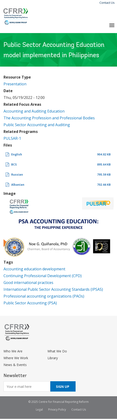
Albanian (17, 185)
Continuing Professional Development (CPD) (43, 275)
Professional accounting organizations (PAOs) (44, 296)
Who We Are (13, 351)
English (16, 154)
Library (53, 358)
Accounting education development (34, 269)
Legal (39, 409)
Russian (17, 175)
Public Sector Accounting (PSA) (30, 303)
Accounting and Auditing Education (34, 111)
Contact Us (107, 2)
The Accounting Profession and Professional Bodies (49, 118)
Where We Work (16, 358)
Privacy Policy (57, 409)
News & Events (15, 364)
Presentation (15, 84)
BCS (14, 164)
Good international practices (28, 282)
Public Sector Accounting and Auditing (37, 124)
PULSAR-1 (12, 138)
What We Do (57, 351)
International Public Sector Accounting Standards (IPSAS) (53, 289)
